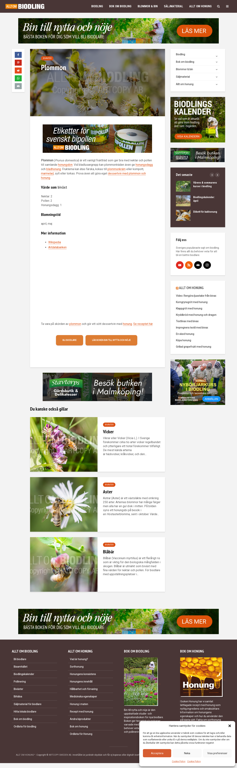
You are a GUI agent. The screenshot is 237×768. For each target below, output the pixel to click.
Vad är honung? (79, 653)
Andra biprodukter (80, 712)
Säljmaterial (173, 6)
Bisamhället (20, 660)
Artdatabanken (57, 247)
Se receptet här (143, 324)
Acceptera (157, 753)
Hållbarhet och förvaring (84, 682)
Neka (187, 753)
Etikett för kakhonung (205, 211)
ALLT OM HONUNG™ (25, 748)
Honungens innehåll (81, 675)
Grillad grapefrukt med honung (193, 346)
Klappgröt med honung (189, 308)
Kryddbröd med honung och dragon (196, 314)
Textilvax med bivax (187, 321)
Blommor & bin (148, 6)
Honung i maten (79, 698)
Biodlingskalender (24, 667)
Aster (107, 492)
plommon (75, 324)
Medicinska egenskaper (83, 690)
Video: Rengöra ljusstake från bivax (196, 295)
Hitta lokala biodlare (25, 705)
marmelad (47, 173)
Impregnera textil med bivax (192, 327)
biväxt (62, 187)
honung (127, 324)
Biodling (97, 6)
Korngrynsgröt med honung (191, 302)
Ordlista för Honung (81, 727)
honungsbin (65, 164)
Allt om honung (200, 6)
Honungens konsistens (83, 667)
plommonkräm (117, 169)
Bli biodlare (70, 340)
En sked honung (185, 334)
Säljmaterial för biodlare (27, 698)
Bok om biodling (120, 6)
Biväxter (47, 58)
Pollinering (20, 675)
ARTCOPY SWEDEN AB (60, 748)
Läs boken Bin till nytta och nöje (111, 340)
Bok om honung (79, 720)
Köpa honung (183, 340)
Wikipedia (54, 242)
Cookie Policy (178, 761)
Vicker (108, 432)
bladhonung (53, 169)
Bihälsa (18, 690)
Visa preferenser (217, 753)
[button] (230, 726)
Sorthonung (76, 660)
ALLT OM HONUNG (191, 287)
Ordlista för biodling (25, 720)
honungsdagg (144, 164)
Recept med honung (81, 705)
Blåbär (108, 552)
